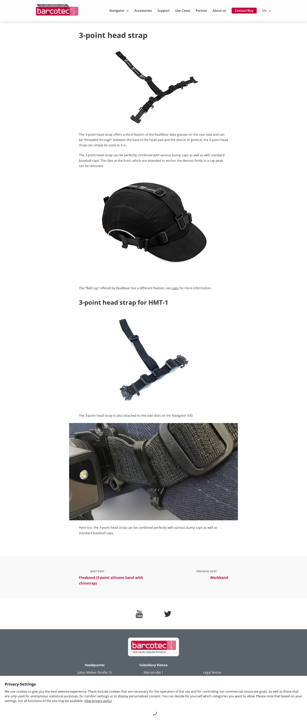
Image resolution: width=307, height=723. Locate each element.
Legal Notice (212, 672)
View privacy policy (98, 701)
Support (163, 10)
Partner (201, 10)
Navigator (116, 10)
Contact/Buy (244, 10)
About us (219, 10)
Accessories (143, 10)
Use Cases (182, 10)
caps (175, 288)
